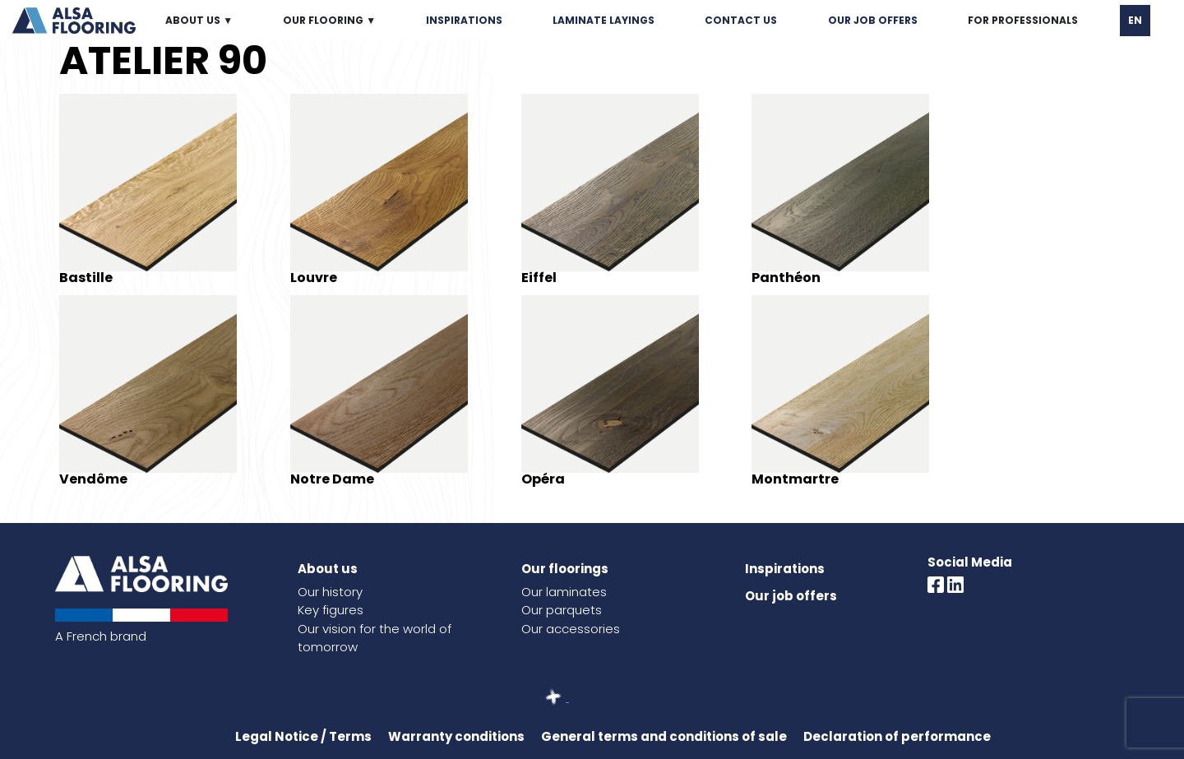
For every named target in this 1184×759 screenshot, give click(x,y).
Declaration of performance (897, 736)
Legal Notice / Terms (303, 736)
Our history (330, 591)
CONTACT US (741, 20)
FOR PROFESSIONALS (1023, 20)
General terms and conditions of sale (664, 736)
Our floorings (564, 568)
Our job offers (791, 595)
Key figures (330, 609)
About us (328, 568)
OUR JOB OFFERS (873, 20)
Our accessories (570, 628)
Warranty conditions (456, 736)
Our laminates (564, 591)
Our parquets (561, 609)
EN (1135, 20)
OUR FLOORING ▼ (329, 20)
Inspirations (785, 568)
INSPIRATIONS (464, 20)
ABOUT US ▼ (199, 20)
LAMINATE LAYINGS (603, 20)
